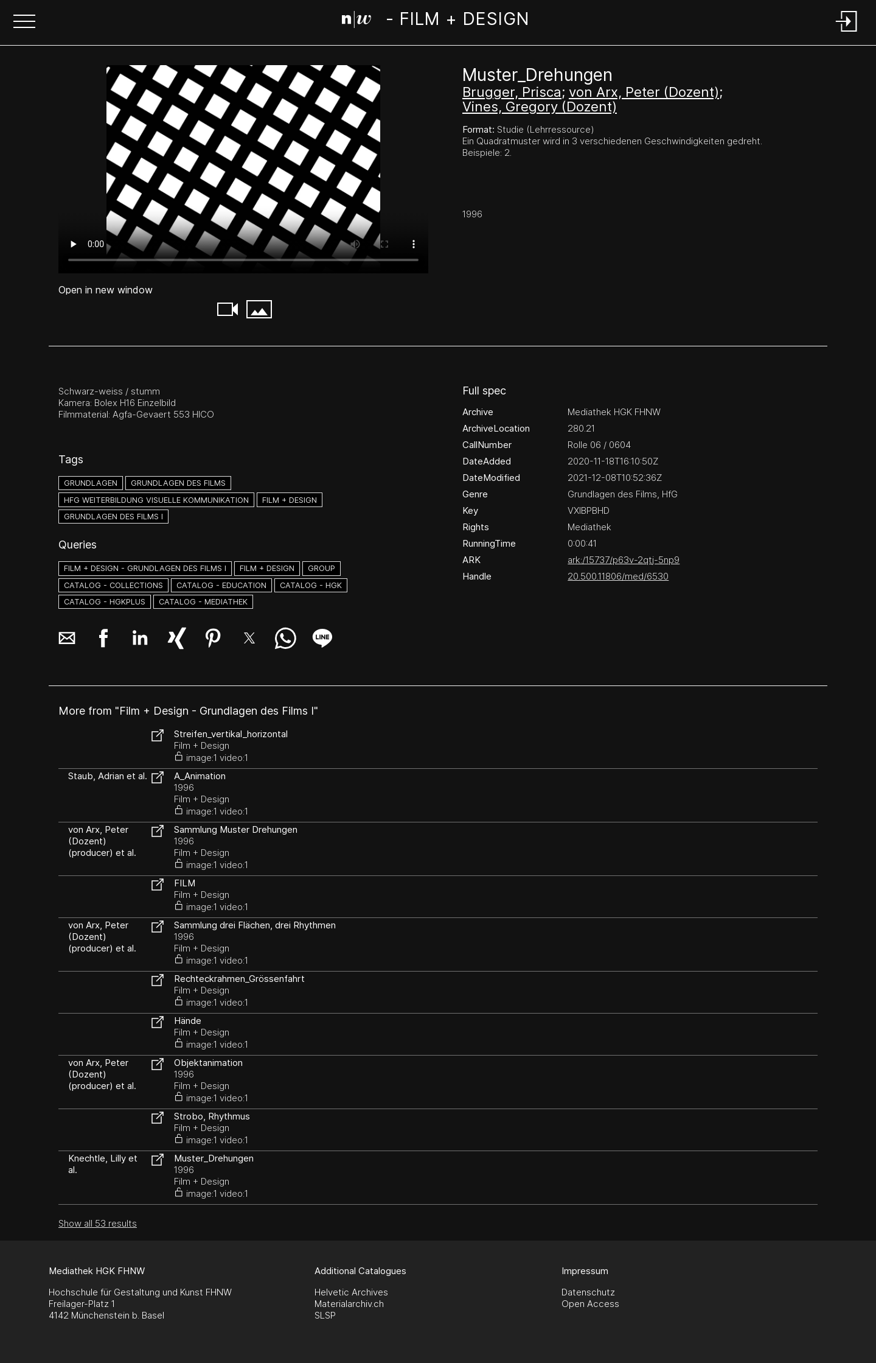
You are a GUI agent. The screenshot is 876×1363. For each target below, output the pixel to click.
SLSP (325, 1315)
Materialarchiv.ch (349, 1303)
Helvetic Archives (351, 1292)
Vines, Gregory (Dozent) (539, 106)
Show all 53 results (97, 1223)
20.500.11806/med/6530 (618, 576)
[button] (24, 22)
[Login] (846, 32)
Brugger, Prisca (511, 92)
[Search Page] (435, 21)
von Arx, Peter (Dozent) (644, 92)
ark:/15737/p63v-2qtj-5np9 (624, 560)
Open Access (590, 1303)
